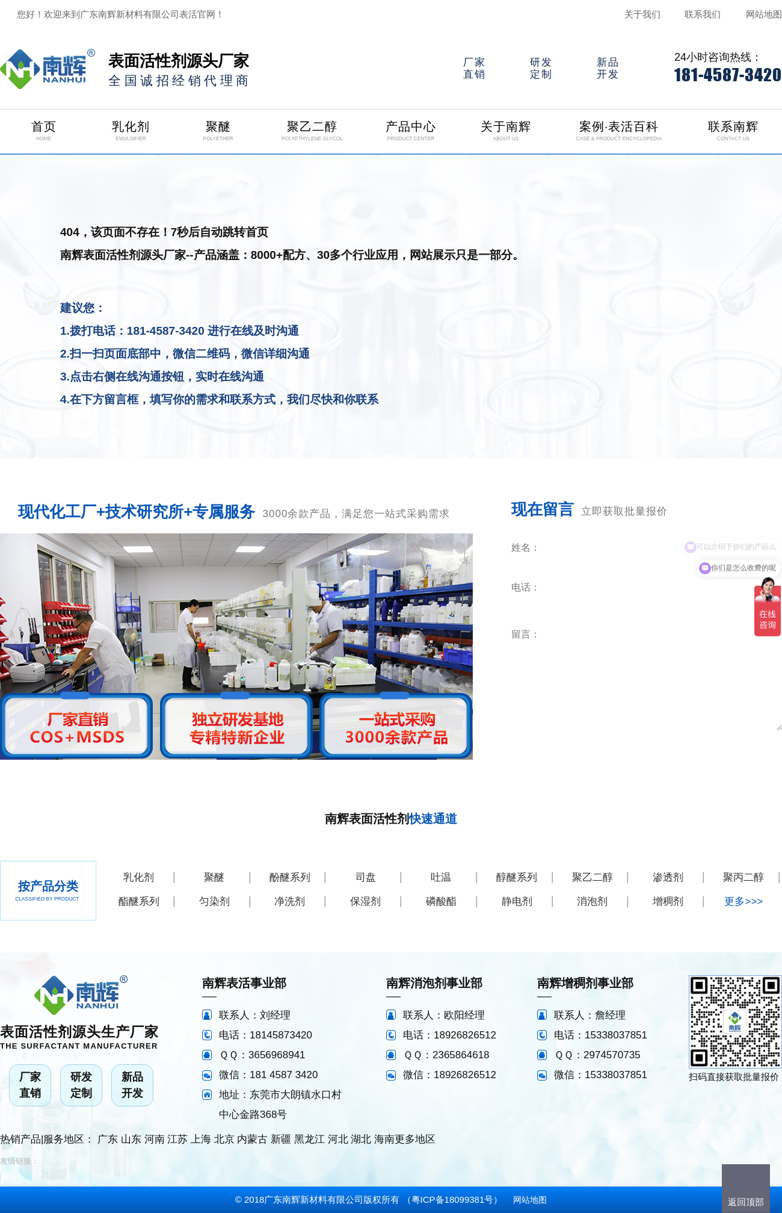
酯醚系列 (139, 901)
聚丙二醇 (743, 877)
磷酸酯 (441, 901)
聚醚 (214, 877)
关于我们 (642, 14)
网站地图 (764, 14)
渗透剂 (668, 877)
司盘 (366, 877)
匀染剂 (214, 901)
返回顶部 (746, 1202)
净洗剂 (289, 901)
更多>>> (743, 901)
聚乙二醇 (592, 877)
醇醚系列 (516, 877)
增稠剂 (668, 901)
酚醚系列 (289, 877)
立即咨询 (708, 747)
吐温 (441, 877)
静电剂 (517, 901)
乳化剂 (138, 877)
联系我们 (703, 14)
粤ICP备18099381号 (452, 1199)
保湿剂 (365, 901)
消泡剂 (592, 901)
